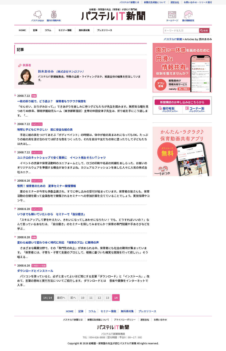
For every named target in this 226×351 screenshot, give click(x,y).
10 (82, 298)
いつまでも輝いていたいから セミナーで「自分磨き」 (51, 214)
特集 (34, 95)
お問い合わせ (160, 319)
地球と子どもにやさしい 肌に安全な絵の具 (45, 129)
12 (99, 298)
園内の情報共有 (54, 20)
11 (91, 298)
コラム (48, 30)
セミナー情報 (65, 30)
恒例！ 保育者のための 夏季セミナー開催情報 (46, 186)
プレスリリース (104, 30)
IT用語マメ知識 (39, 265)
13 (107, 298)
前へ (73, 298)
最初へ (61, 298)
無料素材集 (84, 30)
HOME (22, 30)
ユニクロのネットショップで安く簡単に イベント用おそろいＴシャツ (61, 157)
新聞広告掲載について (155, 2)
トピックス (37, 124)
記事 (35, 30)
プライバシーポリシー (125, 319)
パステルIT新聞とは (129, 2)
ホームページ (172, 20)
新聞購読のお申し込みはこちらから (182, 102)
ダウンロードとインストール (35, 271)
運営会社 (174, 2)
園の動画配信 (188, 20)
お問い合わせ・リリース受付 (198, 2)
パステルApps (37, 20)
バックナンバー (170, 110)
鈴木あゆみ (61, 71)
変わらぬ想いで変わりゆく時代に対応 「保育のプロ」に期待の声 (58, 242)
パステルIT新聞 (173, 39)
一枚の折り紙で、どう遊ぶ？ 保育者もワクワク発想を (51, 101)
